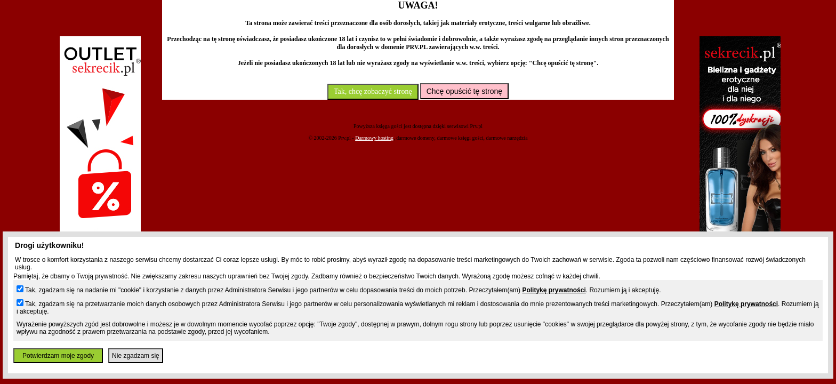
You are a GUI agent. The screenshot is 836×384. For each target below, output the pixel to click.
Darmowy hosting (374, 138)
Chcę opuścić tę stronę (464, 91)
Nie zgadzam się (135, 355)
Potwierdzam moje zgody (58, 355)
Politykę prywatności (553, 290)
